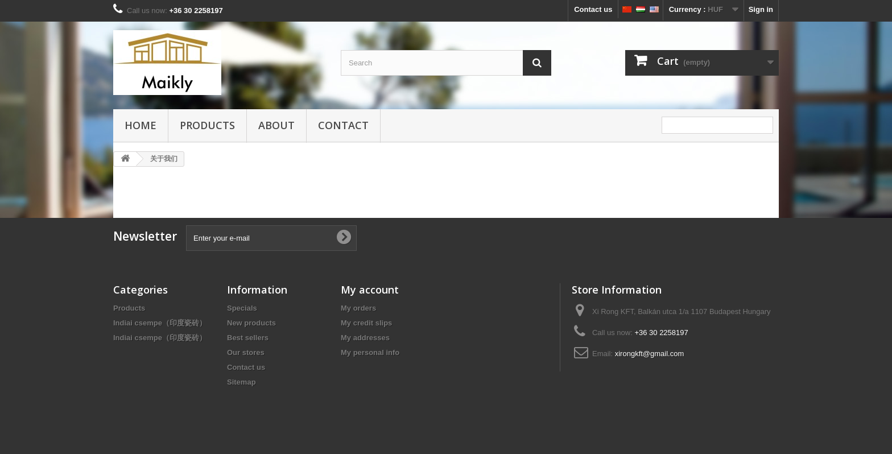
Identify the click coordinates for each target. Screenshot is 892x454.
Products (207, 125)
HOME (140, 125)
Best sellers (248, 337)
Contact (343, 125)
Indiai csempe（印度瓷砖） (160, 323)
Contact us (593, 9)
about (276, 125)
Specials (242, 308)
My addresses (365, 337)
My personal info (370, 352)
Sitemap (241, 382)
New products (251, 323)
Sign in (761, 9)
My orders (358, 308)
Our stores (246, 352)
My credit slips (366, 323)
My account (370, 289)
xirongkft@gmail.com (649, 353)
